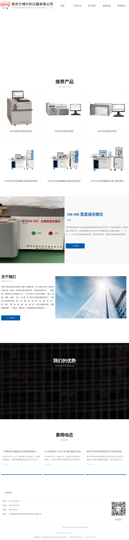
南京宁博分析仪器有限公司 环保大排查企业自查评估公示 (105, 452)
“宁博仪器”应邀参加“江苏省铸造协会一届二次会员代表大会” (21, 452)
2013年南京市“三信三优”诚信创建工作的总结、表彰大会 (64, 452)
